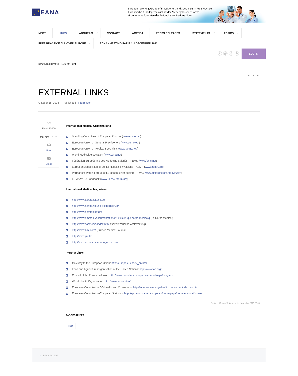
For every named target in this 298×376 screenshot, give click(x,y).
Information (84, 102)
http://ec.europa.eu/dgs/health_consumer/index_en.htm (165, 287)
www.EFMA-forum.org (114, 178)
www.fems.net (147, 160)
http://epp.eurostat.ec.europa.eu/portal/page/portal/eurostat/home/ (163, 293)
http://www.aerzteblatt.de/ (87, 211)
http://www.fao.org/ (150, 269)
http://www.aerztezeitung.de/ (88, 199)
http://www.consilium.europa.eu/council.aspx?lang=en (141, 275)
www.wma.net (113, 154)
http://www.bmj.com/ (84, 230)
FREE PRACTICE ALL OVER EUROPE (62, 43)
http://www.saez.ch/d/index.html (90, 224)
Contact (113, 33)
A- (257, 75)
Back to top (50, 355)
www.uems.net (127, 148)
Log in (253, 53)
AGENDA (138, 33)
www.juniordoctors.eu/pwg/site (163, 172)
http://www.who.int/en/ (118, 281)
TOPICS (229, 33)
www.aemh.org (154, 166)
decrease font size (52, 136)
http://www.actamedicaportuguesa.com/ (95, 242)
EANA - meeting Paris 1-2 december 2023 (129, 43)
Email (49, 163)
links (70, 326)
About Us (86, 33)
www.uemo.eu (130, 142)
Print (49, 150)
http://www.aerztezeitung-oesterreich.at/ (95, 205)
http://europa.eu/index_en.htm (129, 263)
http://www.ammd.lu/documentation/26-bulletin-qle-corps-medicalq (111, 217)
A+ (249, 75)
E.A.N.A (45, 12)
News (42, 33)
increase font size (56, 136)
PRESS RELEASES (168, 33)
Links (63, 33)
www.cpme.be (131, 136)
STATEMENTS (201, 33)
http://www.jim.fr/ (82, 236)
